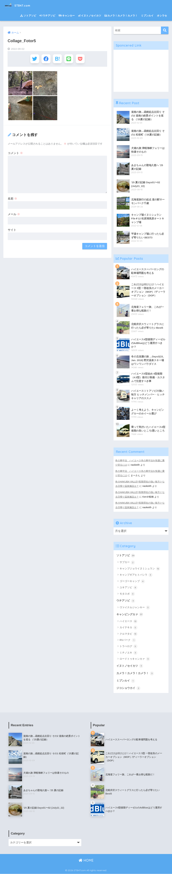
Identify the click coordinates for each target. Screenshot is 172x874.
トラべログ (128, 646)
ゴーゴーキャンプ (132, 581)
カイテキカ (128, 627)
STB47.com (20, 5)
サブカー (127, 562)
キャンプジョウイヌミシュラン (140, 568)
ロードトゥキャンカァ (135, 659)
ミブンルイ (147, 15)
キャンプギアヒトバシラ (136, 575)
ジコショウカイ (129, 688)
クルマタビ (128, 634)
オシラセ (162, 15)
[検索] (164, 30)
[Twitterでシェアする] (32, 59)
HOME (86, 861)
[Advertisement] (141, 71)
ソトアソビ (28, 15)
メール (14, 215)
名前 (12, 199)
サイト (12, 230)
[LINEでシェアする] (69, 59)
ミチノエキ (128, 653)
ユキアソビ (128, 587)
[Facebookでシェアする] (45, 59)
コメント (15, 154)
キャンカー (67, 15)
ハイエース (128, 621)
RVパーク (128, 640)
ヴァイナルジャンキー (135, 607)
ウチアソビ (47, 15)
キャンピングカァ (130, 614)
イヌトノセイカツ (89, 15)
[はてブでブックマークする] (57, 59)
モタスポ (127, 593)
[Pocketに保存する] (82, 59)
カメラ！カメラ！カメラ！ (121, 15)
